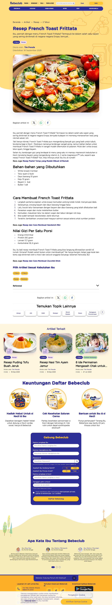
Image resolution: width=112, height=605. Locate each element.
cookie (47, 488)
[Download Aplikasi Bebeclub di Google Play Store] (84, 581)
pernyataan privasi (61, 486)
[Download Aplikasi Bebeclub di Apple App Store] (84, 587)
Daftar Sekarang (56, 494)
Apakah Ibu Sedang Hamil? (41, 463)
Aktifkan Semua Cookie (76, 602)
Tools (44, 4)
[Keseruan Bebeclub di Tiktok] (63, 581)
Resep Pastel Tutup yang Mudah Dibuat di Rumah (41, 156)
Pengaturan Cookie (76, 595)
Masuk (84, 4)
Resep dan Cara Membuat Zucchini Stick (38, 258)
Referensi (16, 283)
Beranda (16, 22)
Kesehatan (32, 9)
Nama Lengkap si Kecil (40, 469)
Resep (77, 9)
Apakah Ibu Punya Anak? (41, 466)
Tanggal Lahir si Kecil (40, 477)
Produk (25, 4)
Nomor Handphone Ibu (40, 445)
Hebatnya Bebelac (93, 9)
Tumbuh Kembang (49, 9)
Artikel (24, 22)
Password (36, 453)
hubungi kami (37, 600)
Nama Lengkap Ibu (39, 437)
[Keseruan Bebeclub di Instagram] (49, 581)
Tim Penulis (27, 47)
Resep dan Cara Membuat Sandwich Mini (38, 221)
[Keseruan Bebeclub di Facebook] (56, 581)
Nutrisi (65, 9)
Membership (35, 4)
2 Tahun (41, 22)
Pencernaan (17, 9)
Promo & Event (51, 3)
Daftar (96, 4)
